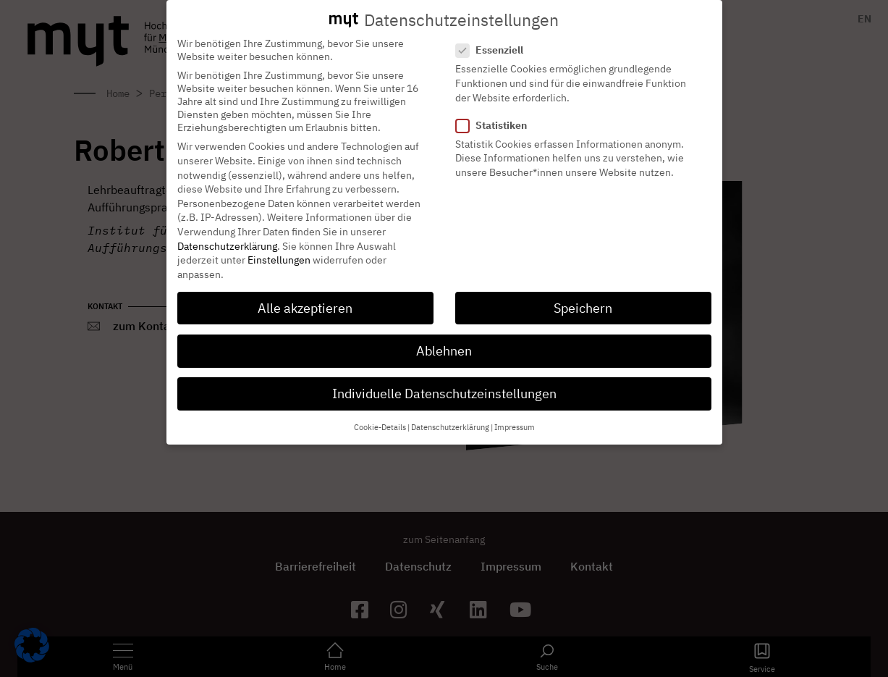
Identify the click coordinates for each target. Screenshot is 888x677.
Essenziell (494, 37)
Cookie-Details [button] (380, 415)
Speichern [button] (583, 295)
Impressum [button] (514, 415)
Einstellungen (279, 246)
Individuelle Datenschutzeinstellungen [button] (444, 380)
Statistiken (495, 112)
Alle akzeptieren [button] (305, 295)
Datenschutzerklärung (227, 233)
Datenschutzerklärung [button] (450, 415)
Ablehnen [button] (444, 337)
